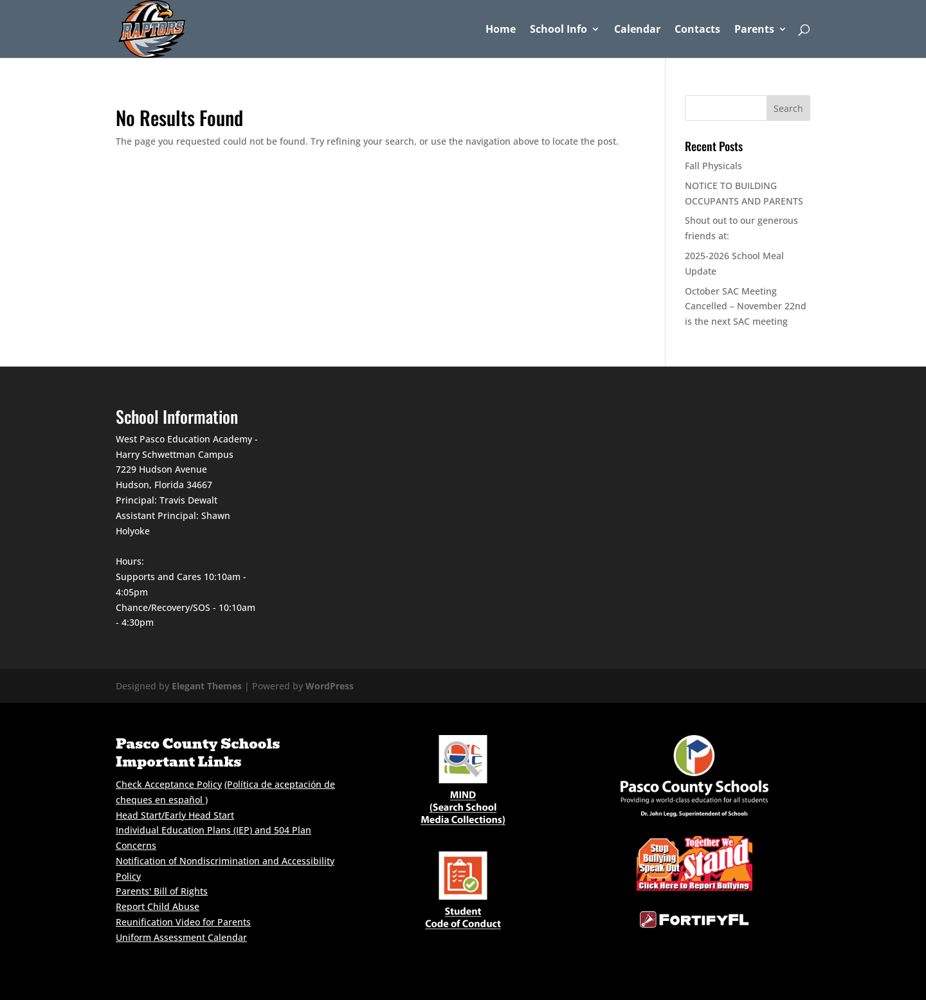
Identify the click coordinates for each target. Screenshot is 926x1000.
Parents (754, 30)
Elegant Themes (207, 686)
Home (501, 30)
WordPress (329, 686)
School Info (558, 30)
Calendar (637, 30)
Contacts (697, 30)
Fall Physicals (713, 165)
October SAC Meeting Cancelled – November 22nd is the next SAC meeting (745, 306)
